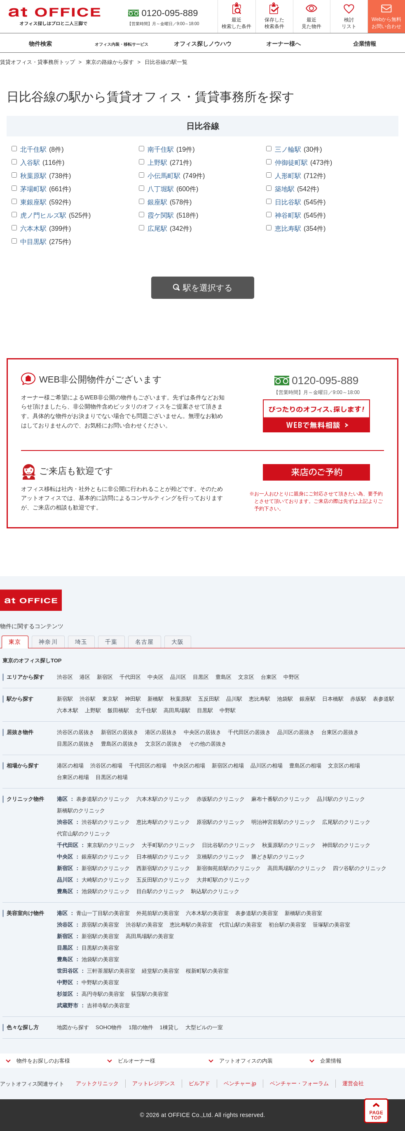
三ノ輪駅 (288, 149)
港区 (85, 677)
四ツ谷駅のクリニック (359, 868)
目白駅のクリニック (160, 891)
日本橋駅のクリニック (163, 857)
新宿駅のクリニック (106, 868)
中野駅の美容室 (100, 982)
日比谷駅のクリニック (228, 845)
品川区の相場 (266, 766)
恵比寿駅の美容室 (191, 925)
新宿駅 (65, 699)
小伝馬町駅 (163, 175)
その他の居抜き (208, 744)
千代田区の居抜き (249, 732)
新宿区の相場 (228, 766)
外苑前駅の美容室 (157, 913)
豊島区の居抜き (119, 744)
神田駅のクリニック (346, 845)
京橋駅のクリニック (221, 857)
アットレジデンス (153, 1083)
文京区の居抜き (164, 744)
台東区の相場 (73, 777)
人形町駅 (288, 175)
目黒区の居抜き (75, 744)
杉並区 (65, 994)
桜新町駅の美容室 (207, 971)
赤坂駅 (358, 699)
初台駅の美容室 (287, 925)
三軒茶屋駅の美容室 (111, 971)
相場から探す (23, 766)
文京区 (246, 677)
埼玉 (81, 641)
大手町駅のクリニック (168, 845)
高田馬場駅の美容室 (150, 936)
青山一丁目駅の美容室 (103, 913)
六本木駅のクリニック (163, 799)
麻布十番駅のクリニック (280, 799)
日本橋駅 (333, 699)
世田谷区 (67, 971)
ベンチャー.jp (240, 1083)
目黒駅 (205, 710)
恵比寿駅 (288, 228)
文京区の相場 (344, 766)
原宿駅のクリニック (221, 822)
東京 (15, 641)
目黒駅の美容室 (100, 948)
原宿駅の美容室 (100, 925)
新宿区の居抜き (119, 732)
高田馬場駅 (177, 710)
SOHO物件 (109, 1027)
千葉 (111, 641)
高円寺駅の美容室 (103, 994)
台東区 (269, 677)
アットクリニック (97, 1083)
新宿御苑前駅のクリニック (229, 868)
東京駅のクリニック (111, 845)
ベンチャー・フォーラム (299, 1083)
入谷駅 (30, 162)
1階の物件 (141, 1027)
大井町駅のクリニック (223, 880)
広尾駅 (157, 228)
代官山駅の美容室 (240, 925)
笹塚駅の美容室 (331, 925)
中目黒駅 (33, 241)
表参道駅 (383, 699)
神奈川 (48, 641)
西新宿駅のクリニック (163, 868)
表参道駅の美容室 (256, 913)
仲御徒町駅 (291, 162)
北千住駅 (33, 149)
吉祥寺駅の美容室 (108, 1005)
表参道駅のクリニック (103, 799)
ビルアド (199, 1083)
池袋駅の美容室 (100, 959)
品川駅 (234, 699)
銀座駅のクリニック (106, 857)
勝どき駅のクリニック (278, 857)
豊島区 (223, 677)
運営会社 (353, 1083)
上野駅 (157, 162)
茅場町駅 (33, 188)
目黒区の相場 (112, 777)
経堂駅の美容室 (160, 971)
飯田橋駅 (118, 710)
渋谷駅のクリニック (106, 822)
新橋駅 (155, 699)
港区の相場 (70, 766)
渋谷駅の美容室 (144, 925)
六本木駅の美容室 (207, 913)
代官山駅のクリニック (83, 834)
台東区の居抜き (340, 732)
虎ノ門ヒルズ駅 (43, 215)
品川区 (178, 677)
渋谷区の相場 (106, 766)
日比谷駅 (288, 202)
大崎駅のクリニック (106, 880)
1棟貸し (169, 1027)
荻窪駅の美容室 (150, 994)
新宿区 (105, 677)
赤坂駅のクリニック (221, 799)
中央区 (155, 677)
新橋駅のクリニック (81, 810)
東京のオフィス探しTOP (32, 660)
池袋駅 (285, 699)
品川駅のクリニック (341, 799)
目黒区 (201, 677)
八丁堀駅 (160, 188)
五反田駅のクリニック (163, 880)
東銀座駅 (33, 202)
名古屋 (144, 641)
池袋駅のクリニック (106, 891)
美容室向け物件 (25, 913)
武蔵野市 (67, 1005)
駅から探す (20, 699)
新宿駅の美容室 (100, 936)
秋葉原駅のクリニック (289, 845)
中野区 (291, 677)
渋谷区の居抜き (75, 732)
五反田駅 (209, 699)
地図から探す (73, 1027)
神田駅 (133, 699)
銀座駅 (157, 202)
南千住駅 (160, 149)
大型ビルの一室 (204, 1027)
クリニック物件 (25, 799)
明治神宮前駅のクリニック (283, 822)
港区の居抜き (161, 732)
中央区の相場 (189, 766)
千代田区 (130, 677)
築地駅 (285, 188)
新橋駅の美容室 (303, 913)
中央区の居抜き (202, 732)
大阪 (177, 641)
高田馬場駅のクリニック (296, 868)
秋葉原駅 (33, 175)
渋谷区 (65, 677)
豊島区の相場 (305, 766)
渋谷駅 (88, 699)
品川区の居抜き (296, 732)
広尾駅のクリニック (346, 822)
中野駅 (228, 710)
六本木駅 (33, 228)
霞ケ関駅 (160, 215)
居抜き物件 (20, 732)
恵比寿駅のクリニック (163, 822)
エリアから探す (25, 677)
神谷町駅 (288, 215)
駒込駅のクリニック (215, 891)
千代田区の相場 (147, 766)
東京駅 (110, 699)
